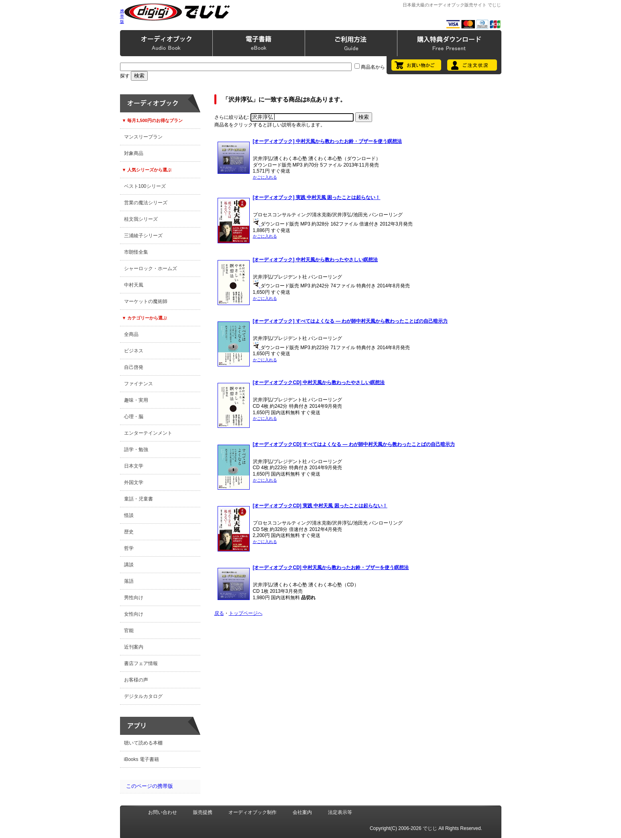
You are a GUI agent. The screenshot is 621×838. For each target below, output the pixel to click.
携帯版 (122, 16)
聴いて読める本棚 (143, 743)
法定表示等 (340, 812)
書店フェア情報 (141, 663)
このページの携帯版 (149, 786)
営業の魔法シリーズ (145, 202)
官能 (129, 630)
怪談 (129, 515)
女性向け (133, 614)
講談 (129, 564)
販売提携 (202, 812)
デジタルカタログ (143, 696)
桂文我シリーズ (141, 219)
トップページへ (246, 613)
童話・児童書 (138, 499)
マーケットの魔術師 (145, 301)
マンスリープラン (143, 137)
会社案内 (302, 812)
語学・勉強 (136, 449)
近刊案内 (133, 647)
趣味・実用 (136, 400)
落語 (129, 581)
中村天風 (133, 285)
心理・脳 (133, 416)
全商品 (131, 334)
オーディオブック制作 (252, 812)
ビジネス (133, 351)
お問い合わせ (162, 812)
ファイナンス (138, 383)
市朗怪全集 (136, 252)
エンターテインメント (148, 433)
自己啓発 (133, 367)
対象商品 (133, 153)
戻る (219, 613)
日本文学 (133, 466)
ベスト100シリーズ (145, 186)
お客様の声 (136, 680)
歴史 (129, 532)
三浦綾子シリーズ (143, 235)
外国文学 (133, 482)
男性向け (133, 597)
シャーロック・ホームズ (150, 268)
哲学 (129, 548)
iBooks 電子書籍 (141, 759)
